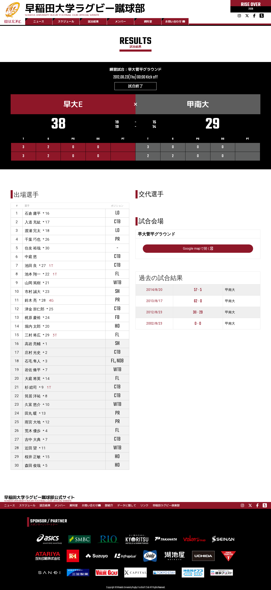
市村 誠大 (33, 291)
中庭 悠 (31, 256)
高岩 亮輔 (33, 344)
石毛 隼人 (33, 361)
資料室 (148, 21)
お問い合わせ (175, 21)
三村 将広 (33, 335)
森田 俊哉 (33, 465)
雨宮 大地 (33, 422)
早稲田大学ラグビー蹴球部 (85, 8)
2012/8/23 (154, 312)
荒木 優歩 (33, 431)
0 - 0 (198, 323)
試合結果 (93, 21)
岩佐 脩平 (33, 370)
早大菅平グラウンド (145, 69)
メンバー (120, 21)
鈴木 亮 (31, 300)
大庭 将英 (33, 378)
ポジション (117, 205)
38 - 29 (198, 312)
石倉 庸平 (33, 213)
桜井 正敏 (33, 457)
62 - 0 (198, 301)
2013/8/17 (154, 301)
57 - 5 (198, 290)
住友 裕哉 (33, 248)
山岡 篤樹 (33, 283)
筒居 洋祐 (33, 396)
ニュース (38, 21)
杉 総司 (31, 387)
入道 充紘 (33, 222)
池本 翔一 (33, 274)
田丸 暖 (31, 413)
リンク (144, 505)
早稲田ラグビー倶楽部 (166, 505)
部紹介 (109, 505)
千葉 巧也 (33, 239)
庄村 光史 (33, 352)
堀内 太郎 (33, 326)
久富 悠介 (33, 404)
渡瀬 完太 (33, 230)
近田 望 (31, 448)
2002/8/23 (154, 323)
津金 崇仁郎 (34, 309)
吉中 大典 (33, 439)
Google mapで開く (198, 248)
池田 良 (31, 265)
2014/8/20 (154, 290)
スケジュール (66, 21)
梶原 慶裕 (33, 317)
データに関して (126, 505)
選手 (27, 205)
